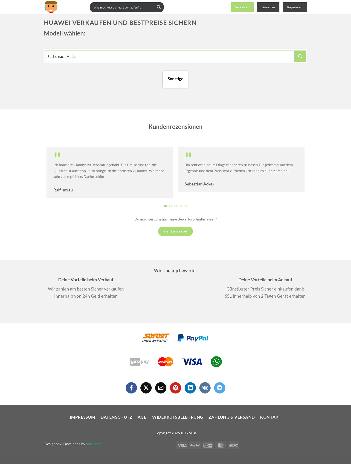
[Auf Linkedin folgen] (190, 388)
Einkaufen (268, 7)
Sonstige (175, 79)
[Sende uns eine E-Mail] (160, 388)
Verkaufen (242, 7)
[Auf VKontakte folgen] (205, 388)
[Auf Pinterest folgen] (175, 388)
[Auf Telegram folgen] (219, 388)
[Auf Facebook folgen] (131, 388)
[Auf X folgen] (146, 388)
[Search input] (123, 7)
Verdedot (93, 443)
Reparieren (294, 7)
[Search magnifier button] (158, 7)
